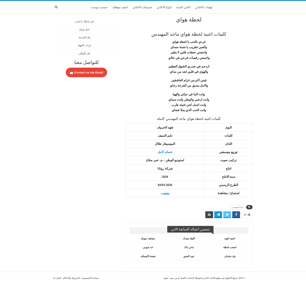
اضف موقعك (120, 7)
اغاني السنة (183, 7)
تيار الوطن (84, 53)
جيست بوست (99, 7)
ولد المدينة (85, 37)
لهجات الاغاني (203, 7)
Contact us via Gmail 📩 (86, 72)
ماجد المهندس (238, 207)
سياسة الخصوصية (90, 278)
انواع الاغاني (164, 7)
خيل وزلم (84, 29)
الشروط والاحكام (71, 278)
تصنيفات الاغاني (142, 7)
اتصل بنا (57, 278)
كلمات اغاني (210, 278)
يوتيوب (165, 193)
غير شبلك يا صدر (84, 21)
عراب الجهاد (84, 45)
